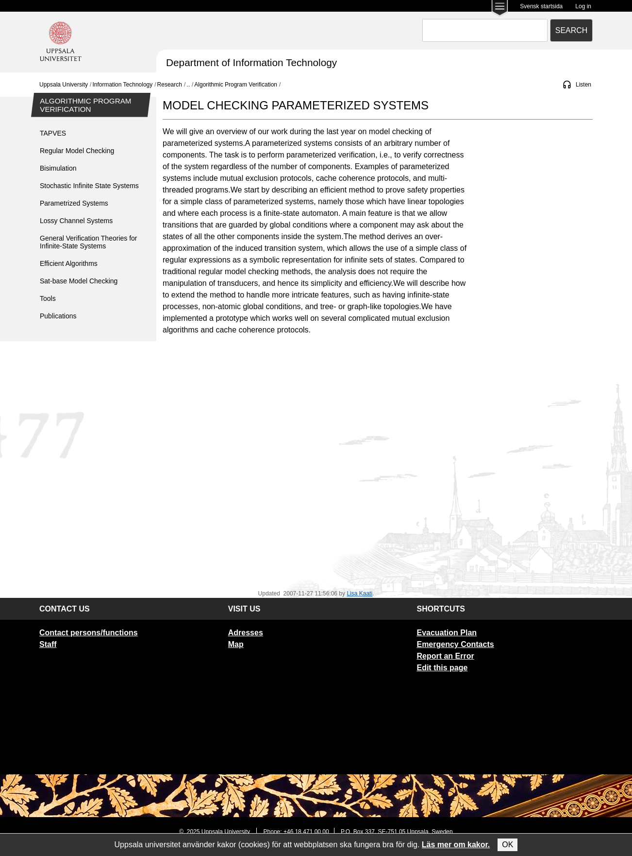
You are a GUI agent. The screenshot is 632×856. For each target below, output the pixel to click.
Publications (58, 316)
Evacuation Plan (446, 633)
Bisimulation (58, 168)
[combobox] (485, 30)
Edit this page (441, 668)
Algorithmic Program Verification (235, 84)
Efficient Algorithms (69, 263)
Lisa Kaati (359, 593)
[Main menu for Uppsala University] (500, 9)
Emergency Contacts (455, 644)
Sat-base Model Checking (78, 281)
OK (507, 844)
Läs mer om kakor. (456, 844)
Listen (583, 84)
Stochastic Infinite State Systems (89, 186)
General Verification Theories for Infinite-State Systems (88, 242)
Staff (48, 644)
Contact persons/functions (88, 633)
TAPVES (53, 133)
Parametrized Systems (74, 203)
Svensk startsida (541, 6)
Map (236, 644)
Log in (583, 6)
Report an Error (445, 656)
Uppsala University (63, 84)
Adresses (245, 633)
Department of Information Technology (251, 62)
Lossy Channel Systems (76, 221)
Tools (48, 298)
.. (188, 84)
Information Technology (122, 84)
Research (169, 84)
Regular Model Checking (77, 151)
